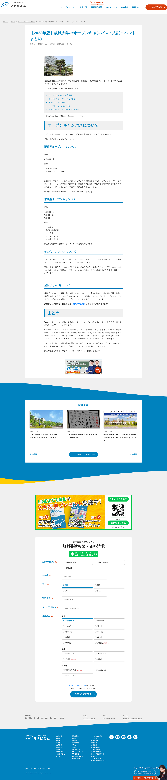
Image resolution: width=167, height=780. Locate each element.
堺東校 (58, 749)
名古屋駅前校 (60, 754)
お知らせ (94, 756)
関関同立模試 (98, 7)
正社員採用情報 (96, 752)
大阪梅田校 (75, 743)
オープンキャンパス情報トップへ (83, 454)
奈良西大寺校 (76, 749)
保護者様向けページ (98, 760)
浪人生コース (112, 7)
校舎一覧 (86, 7)
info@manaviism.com (132, 719)
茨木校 (58, 743)
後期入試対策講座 (77, 756)
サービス (94, 738)
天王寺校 (74, 740)
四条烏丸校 (59, 752)
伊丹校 (74, 745)
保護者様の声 (95, 747)
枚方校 (58, 756)
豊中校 (58, 740)
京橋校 (74, 747)
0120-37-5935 (89, 719)
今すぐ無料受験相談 (152, 7)
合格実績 (123, 7)
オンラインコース (77, 752)
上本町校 (59, 736)
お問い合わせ (28, 768)
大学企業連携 (95, 749)
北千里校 (59, 745)
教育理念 (94, 743)
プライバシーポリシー (77, 685)
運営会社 (36, 768)
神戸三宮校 (75, 736)
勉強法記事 (94, 740)
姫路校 (74, 738)
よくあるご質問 (96, 758)
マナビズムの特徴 (97, 736)
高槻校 (58, 738)
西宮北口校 (59, 747)
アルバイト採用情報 (97, 754)
